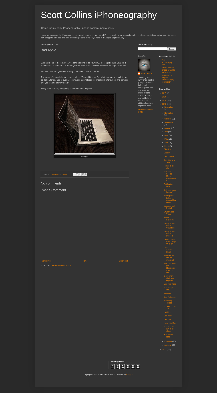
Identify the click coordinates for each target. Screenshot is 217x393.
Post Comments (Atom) (61, 265)
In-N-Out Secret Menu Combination (170, 176)
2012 (164, 349)
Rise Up (167, 149)
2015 (164, 97)
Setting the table (168, 185)
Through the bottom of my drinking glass (170, 199)
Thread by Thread (168, 302)
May (166, 139)
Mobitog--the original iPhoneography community (168, 78)
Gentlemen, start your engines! (169, 278)
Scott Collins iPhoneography (99, 15)
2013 (164, 104)
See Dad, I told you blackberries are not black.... (170, 268)
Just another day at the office (169, 329)
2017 (164, 93)
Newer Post (46, 261)
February (168, 341)
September (168, 122)
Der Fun (167, 319)
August (167, 128)
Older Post (123, 261)
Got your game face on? (170, 191)
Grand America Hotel (168, 249)
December (168, 107)
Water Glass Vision (169, 213)
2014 (164, 100)
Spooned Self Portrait (169, 207)
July (166, 132)
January (167, 345)
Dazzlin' (167, 153)
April (166, 142)
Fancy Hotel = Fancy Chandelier (169, 225)
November (168, 113)
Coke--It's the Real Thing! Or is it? (170, 241)
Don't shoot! (169, 156)
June (166, 135)
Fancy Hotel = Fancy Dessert (169, 233)
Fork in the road (168, 335)
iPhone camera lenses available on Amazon (168, 70)
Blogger (129, 375)
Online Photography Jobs (167, 62)
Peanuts (167, 293)
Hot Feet (167, 312)
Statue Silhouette (169, 218)
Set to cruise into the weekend (169, 257)
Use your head (170, 284)
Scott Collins (55, 174)
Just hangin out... (168, 289)
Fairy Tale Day (170, 323)
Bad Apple (168, 316)
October (167, 119)
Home (85, 261)
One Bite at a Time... (169, 161)
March (167, 146)
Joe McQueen (169, 297)
